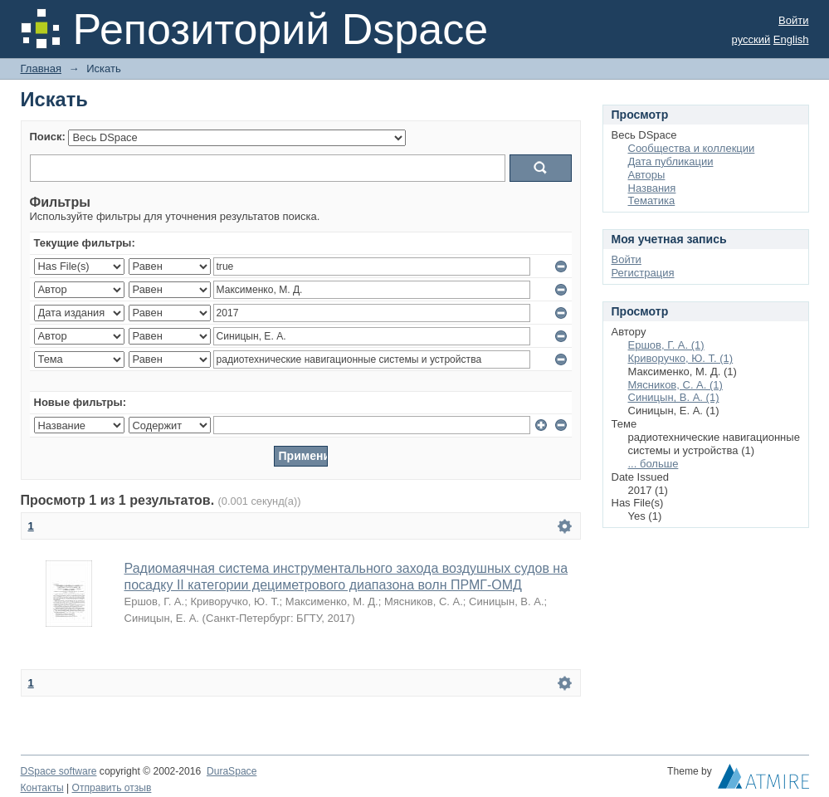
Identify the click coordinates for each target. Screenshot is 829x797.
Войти (793, 20)
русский (751, 39)
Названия (652, 188)
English (791, 39)
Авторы (647, 175)
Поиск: (48, 136)
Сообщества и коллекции (691, 148)
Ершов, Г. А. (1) (666, 345)
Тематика (651, 200)
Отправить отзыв (112, 788)
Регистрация (643, 272)
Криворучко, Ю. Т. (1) (681, 358)
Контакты (42, 788)
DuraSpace (231, 771)
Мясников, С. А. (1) (675, 385)
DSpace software (59, 771)
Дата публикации (671, 161)
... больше (653, 463)
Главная (41, 68)
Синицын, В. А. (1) (673, 397)
